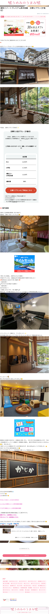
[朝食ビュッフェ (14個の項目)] (42, 581)
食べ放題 (43, 16)
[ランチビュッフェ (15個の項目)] (32, 581)
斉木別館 (13, 16)
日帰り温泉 (26, 16)
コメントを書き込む (24, 555)
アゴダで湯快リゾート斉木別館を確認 (10, 508)
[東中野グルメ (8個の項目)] (16, 588)
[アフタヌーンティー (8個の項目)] (7, 588)
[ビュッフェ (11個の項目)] (26, 583)
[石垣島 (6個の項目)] (21, 590)
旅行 (2, 16)
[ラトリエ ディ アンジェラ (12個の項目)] (17, 583)
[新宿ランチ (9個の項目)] (13, 586)
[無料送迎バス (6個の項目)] (34, 590)
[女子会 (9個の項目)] (43, 583)
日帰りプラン (19, 16)
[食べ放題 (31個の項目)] (6, 581)
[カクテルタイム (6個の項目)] (7, 590)
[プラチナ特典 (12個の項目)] (6, 583)
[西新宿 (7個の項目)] (30, 588)
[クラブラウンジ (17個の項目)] (23, 581)
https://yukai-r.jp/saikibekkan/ (9, 499)
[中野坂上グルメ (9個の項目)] (42, 586)
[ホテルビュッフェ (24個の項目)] (14, 581)
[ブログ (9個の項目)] (35, 586)
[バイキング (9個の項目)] (6, 586)
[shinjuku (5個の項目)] (13, 592)
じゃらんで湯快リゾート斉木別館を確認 (11, 504)
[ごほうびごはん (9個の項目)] (27, 586)
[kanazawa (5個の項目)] (35, 592)
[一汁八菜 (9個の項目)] (20, 586)
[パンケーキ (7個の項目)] (36, 588)
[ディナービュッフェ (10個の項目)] (36, 583)
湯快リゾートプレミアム (35, 16)
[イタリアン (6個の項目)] (43, 588)
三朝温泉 (8, 16)
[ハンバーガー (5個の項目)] (42, 590)
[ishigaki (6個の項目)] (28, 590)
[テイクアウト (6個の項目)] (15, 590)
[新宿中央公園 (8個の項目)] (24, 588)
